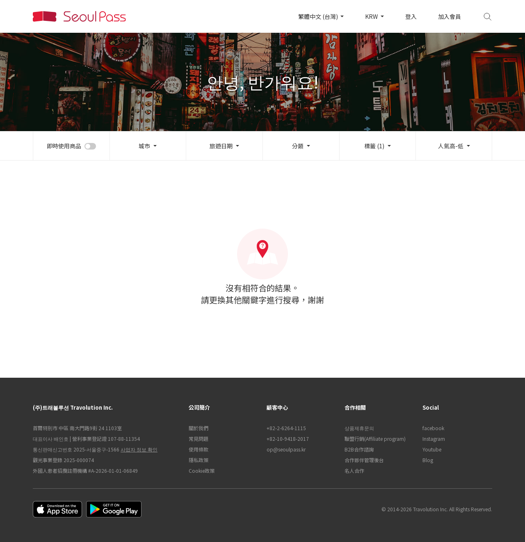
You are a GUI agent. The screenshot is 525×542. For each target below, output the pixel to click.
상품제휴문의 (359, 427)
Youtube (431, 449)
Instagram (433, 438)
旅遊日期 (221, 146)
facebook (433, 427)
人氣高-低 (450, 146)
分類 (298, 146)
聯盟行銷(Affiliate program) (375, 438)
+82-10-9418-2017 (288, 438)
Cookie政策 (202, 470)
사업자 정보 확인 (139, 449)
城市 (144, 146)
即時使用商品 (64, 146)
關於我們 (198, 427)
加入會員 (449, 16)
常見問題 (198, 438)
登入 (411, 16)
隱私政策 (198, 459)
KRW (372, 16)
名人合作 (354, 470)
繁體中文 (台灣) (318, 16)
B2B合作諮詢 (359, 449)
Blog (427, 459)
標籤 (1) (374, 146)
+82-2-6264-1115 (286, 427)
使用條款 (198, 449)
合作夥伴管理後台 (364, 459)
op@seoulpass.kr (286, 449)
